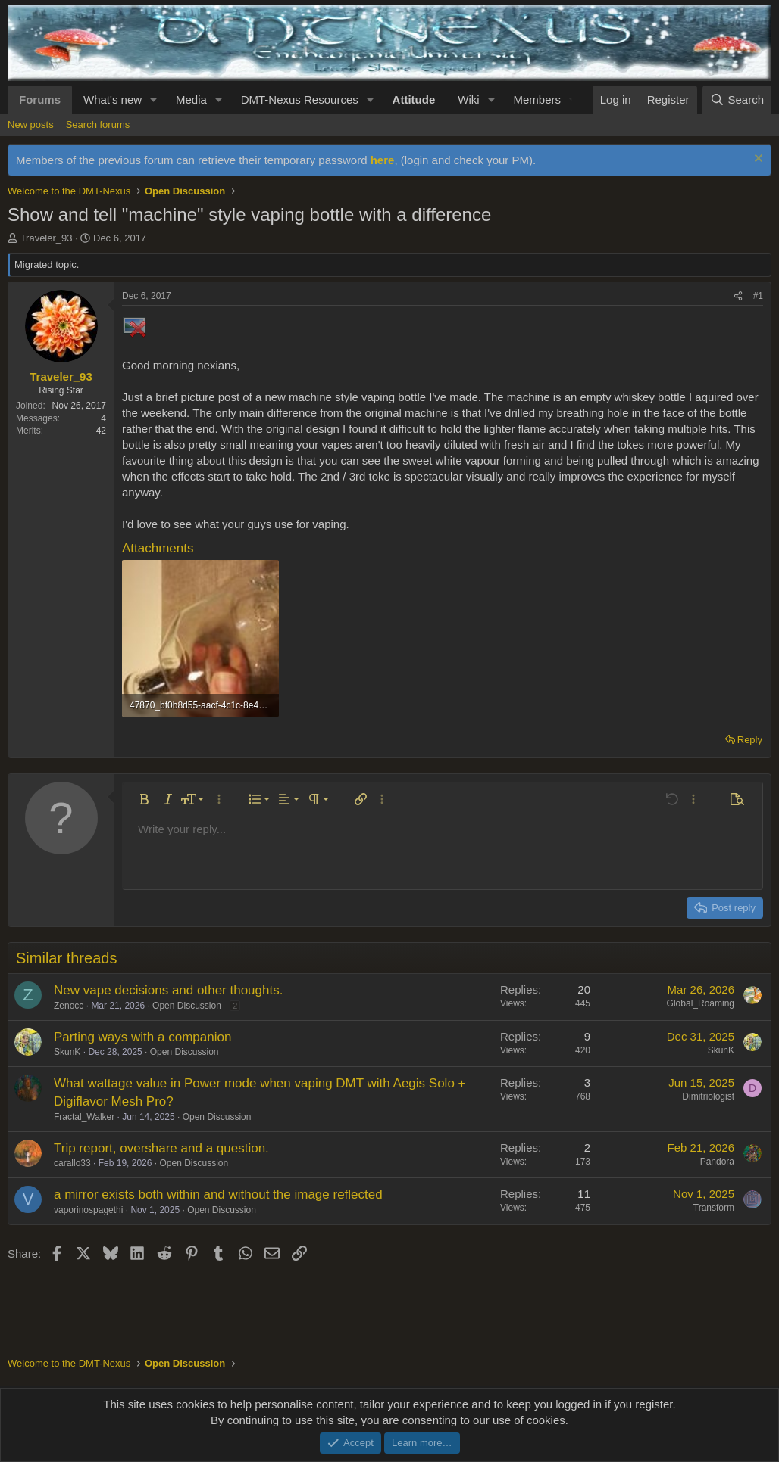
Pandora (717, 1161)
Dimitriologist (708, 1096)
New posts (31, 124)
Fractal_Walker (84, 1117)
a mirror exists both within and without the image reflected (218, 1194)
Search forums (98, 124)
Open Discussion (186, 1005)
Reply (749, 739)
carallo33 (72, 1163)
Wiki (468, 99)
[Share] (738, 296)
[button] (153, 100)
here (383, 160)
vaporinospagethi (88, 1210)
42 (101, 430)
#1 (758, 296)
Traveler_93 (46, 238)
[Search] (736, 100)
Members (537, 99)
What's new (112, 99)
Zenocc (68, 1005)
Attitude (414, 99)
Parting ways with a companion (142, 1037)
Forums (40, 99)
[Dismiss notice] (756, 160)
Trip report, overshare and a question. (161, 1148)
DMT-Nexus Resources (299, 99)
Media (191, 99)
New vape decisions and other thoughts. (168, 990)
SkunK (67, 1052)
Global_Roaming (700, 1003)
